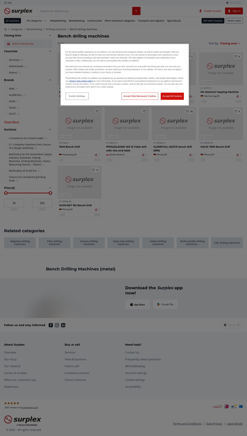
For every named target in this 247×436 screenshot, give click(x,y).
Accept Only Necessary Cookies (140, 96)
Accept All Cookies (172, 96)
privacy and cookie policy (81, 81)
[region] (124, 75)
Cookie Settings (77, 96)
